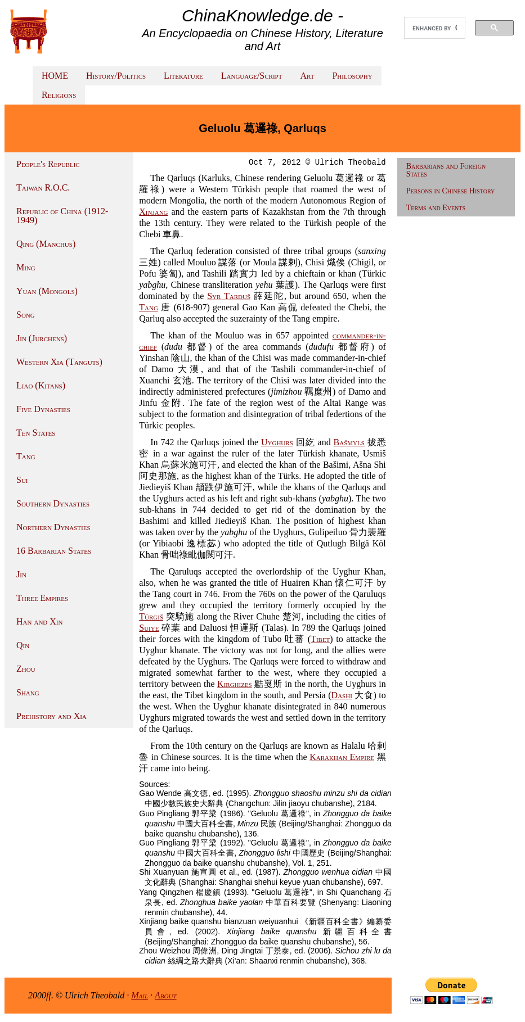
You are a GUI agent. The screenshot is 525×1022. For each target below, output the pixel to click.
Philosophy (352, 75)
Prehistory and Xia (51, 716)
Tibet (320, 639)
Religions (59, 95)
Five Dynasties (43, 409)
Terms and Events (435, 208)
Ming (25, 267)
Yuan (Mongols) (47, 291)
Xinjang (153, 211)
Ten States (35, 432)
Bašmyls (349, 442)
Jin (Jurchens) (41, 338)
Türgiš (151, 616)
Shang (27, 692)
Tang (25, 456)
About (166, 995)
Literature (183, 75)
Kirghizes (234, 684)
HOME (55, 75)
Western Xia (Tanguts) (59, 362)
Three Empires (42, 598)
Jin (21, 574)
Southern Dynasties (52, 503)
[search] (434, 28)
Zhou (25, 668)
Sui (22, 480)
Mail (139, 995)
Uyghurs (277, 442)
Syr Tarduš (228, 296)
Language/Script (251, 75)
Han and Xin (39, 621)
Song (25, 314)
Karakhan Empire (341, 757)
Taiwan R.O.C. (43, 187)
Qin (22, 645)
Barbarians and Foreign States (446, 170)
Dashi (341, 695)
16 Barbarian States (53, 550)
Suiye (149, 627)
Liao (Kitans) (40, 385)
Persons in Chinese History (450, 191)
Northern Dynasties (53, 527)
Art (307, 75)
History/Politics (116, 75)
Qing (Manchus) (45, 243)
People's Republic (48, 164)
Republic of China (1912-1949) (62, 215)
